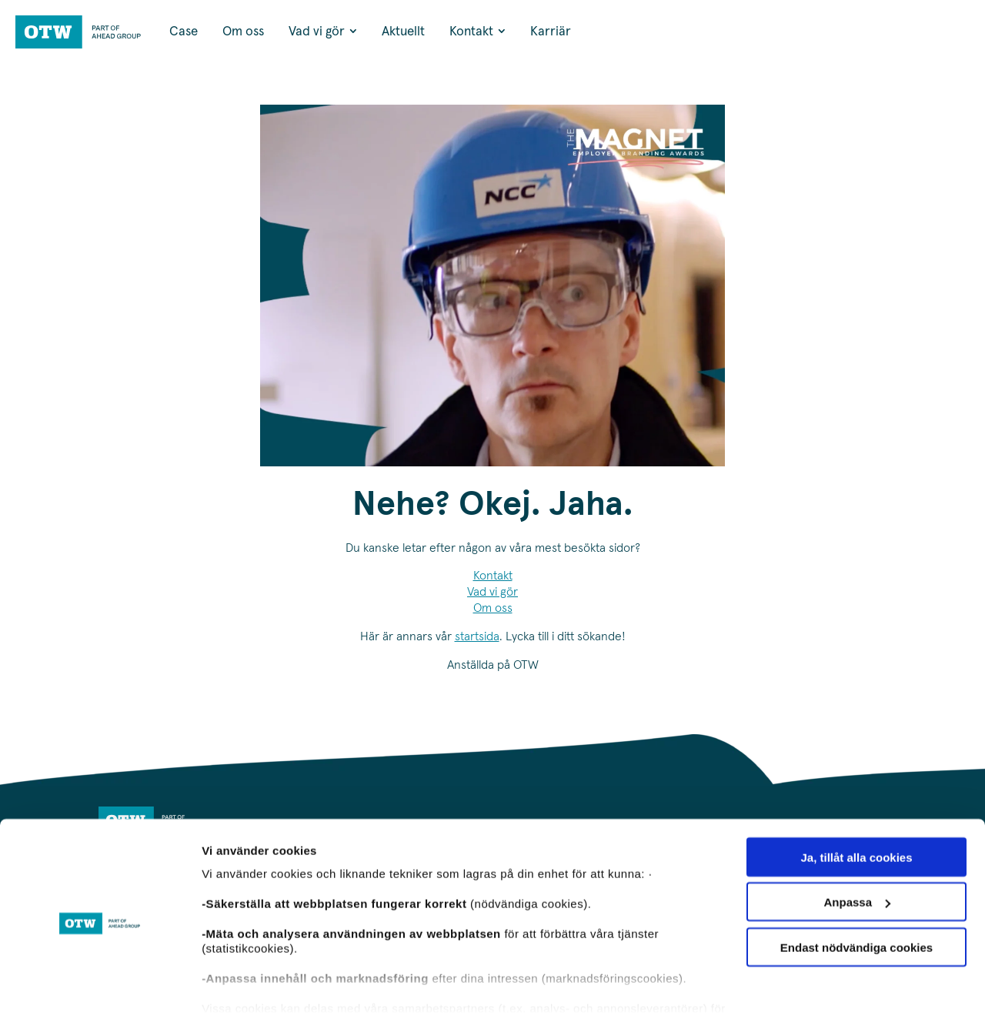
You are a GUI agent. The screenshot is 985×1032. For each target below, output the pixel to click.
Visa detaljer (236, 1001)
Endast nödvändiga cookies (856, 903)
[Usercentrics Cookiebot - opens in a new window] (99, 1002)
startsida (477, 636)
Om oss (493, 608)
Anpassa (856, 859)
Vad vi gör (492, 592)
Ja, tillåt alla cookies (856, 813)
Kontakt (493, 575)
